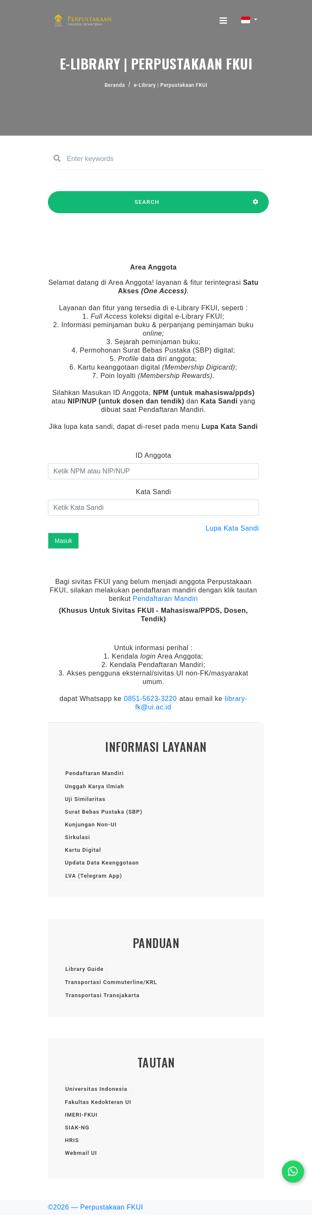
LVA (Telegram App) (93, 876)
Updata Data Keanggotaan (102, 862)
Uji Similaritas (85, 799)
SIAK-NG (77, 1127)
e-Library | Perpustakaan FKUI (171, 85)
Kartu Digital (83, 850)
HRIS (72, 1140)
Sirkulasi (77, 837)
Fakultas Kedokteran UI (98, 1102)
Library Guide (84, 969)
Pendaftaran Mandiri (165, 598)
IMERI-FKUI (81, 1115)
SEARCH (146, 206)
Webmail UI (81, 1153)
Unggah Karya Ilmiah (94, 786)
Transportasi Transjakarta (102, 995)
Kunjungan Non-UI (91, 824)
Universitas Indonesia (96, 1089)
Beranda (115, 85)
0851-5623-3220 (150, 698)
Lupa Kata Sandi (232, 528)
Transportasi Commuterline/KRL (111, 982)
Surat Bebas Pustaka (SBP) (103, 812)
